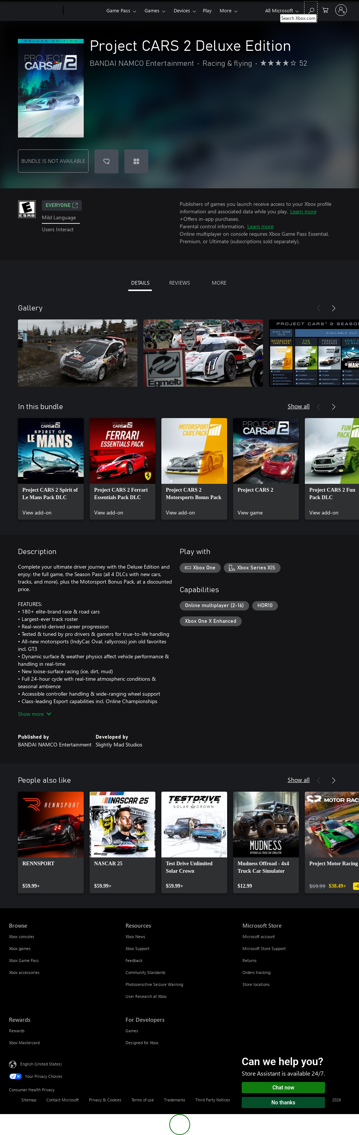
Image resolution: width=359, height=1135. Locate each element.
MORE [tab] (219, 282)
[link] (51, 469)
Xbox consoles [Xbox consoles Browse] (21, 936)
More (226, 10)
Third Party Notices (212, 1099)
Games (152, 10)
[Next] (333, 308)
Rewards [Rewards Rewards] (17, 1030)
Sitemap (28, 1099)
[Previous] (318, 308)
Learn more (303, 211)
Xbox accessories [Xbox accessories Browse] (24, 972)
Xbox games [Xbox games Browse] (20, 948)
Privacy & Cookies (105, 1099)
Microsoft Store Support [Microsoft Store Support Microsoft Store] (264, 948)
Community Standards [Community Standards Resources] (145, 972)
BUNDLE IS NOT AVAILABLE (53, 160)
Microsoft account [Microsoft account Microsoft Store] (258, 936)
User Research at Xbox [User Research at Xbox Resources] (146, 996)
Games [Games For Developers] (132, 1030)
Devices (182, 10)
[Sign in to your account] (341, 10)
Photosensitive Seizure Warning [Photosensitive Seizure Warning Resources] (154, 984)
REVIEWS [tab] (179, 282)
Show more (34, 713)
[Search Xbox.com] (311, 9)
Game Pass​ (118, 10)
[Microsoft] (34, 10)
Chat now (283, 1088)
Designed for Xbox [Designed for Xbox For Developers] (142, 1042)
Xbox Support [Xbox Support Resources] (137, 948)
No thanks (283, 1102)
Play (207, 10)
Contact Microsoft (62, 1099)
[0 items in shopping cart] (325, 9)
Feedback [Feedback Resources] (134, 960)
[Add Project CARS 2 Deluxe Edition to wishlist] (106, 161)
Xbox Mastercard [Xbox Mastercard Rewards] (24, 1042)
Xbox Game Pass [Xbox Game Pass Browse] (24, 960)
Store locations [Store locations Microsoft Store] (256, 984)
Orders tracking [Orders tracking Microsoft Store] (256, 972)
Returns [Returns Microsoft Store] (249, 960)
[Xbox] (84, 10)
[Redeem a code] (136, 161)
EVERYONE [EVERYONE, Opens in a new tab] (62, 205)
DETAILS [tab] (140, 282)
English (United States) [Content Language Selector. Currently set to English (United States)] (41, 1063)
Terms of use (142, 1099)
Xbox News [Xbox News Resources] (135, 936)
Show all (299, 406)
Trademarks (174, 1099)
